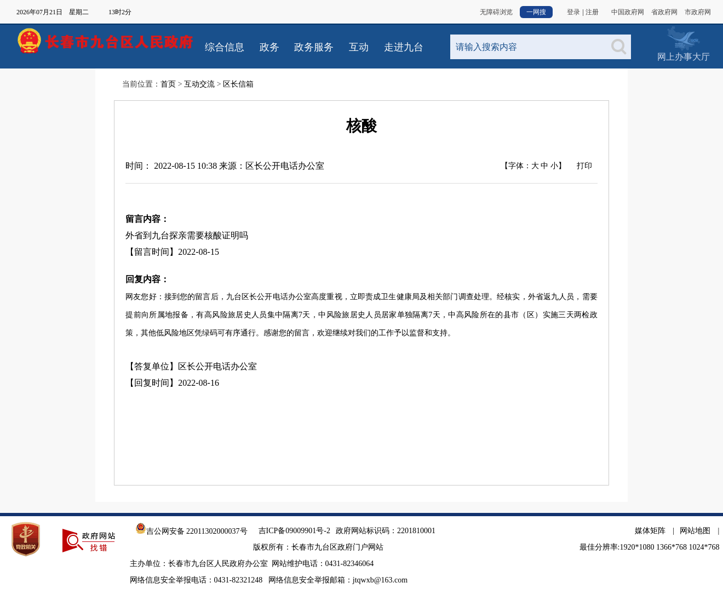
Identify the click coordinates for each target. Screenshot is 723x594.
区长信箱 (238, 84)
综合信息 (224, 47)
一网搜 (536, 12)
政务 (269, 47)
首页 (168, 84)
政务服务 (314, 47)
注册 (592, 12)
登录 (573, 12)
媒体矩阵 (650, 531)
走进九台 (403, 47)
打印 (584, 166)
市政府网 (698, 12)
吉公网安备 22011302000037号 (191, 531)
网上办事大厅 (683, 38)
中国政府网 (627, 12)
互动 (359, 47)
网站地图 (695, 531)
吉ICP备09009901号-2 (294, 531)
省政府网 (664, 12)
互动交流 (199, 84)
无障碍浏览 (496, 12)
